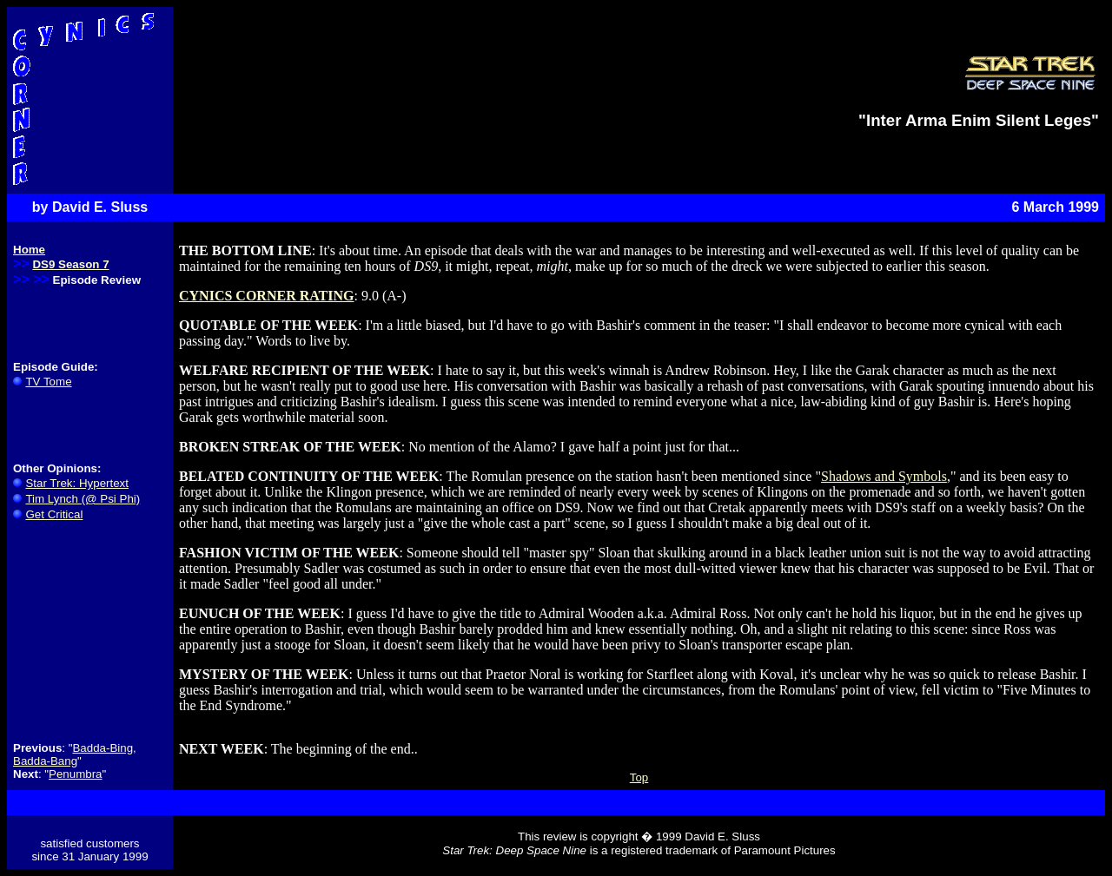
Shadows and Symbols (884, 476)
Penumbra (76, 773)
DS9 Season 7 (70, 264)
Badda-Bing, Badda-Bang (74, 754)
